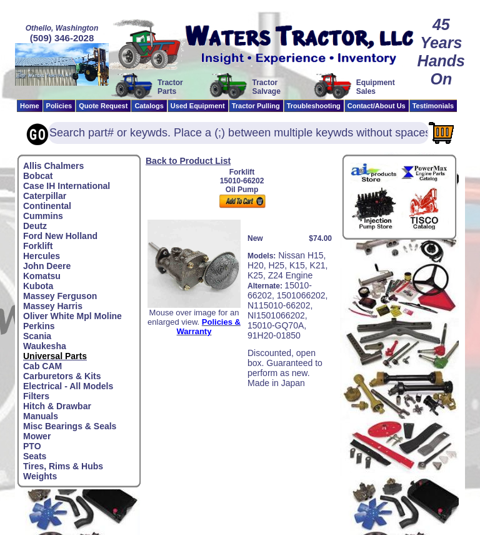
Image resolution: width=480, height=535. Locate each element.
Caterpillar (44, 196)
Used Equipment (198, 106)
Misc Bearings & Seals (69, 426)
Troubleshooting (314, 106)
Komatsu (42, 276)
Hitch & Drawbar (57, 406)
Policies (59, 106)
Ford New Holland (60, 236)
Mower (37, 436)
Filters (36, 396)
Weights (40, 476)
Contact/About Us (377, 106)
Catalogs (148, 106)
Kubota (38, 286)
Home (29, 106)
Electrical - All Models (68, 386)
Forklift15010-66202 (242, 176)
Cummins (43, 216)
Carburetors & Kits (62, 376)
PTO (32, 446)
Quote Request (103, 106)
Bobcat (37, 176)
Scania (37, 336)
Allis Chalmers (53, 166)
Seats (34, 456)
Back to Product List (188, 161)
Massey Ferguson (60, 296)
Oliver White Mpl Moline (72, 316)
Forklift (37, 246)
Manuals (40, 416)
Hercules (41, 256)
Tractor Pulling (256, 106)
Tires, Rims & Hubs (63, 466)
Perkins (39, 326)
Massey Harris (52, 306)
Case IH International (66, 186)
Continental (47, 206)
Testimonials (433, 106)
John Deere (47, 266)
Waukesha (44, 346)
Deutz (35, 226)
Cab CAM (42, 366)
